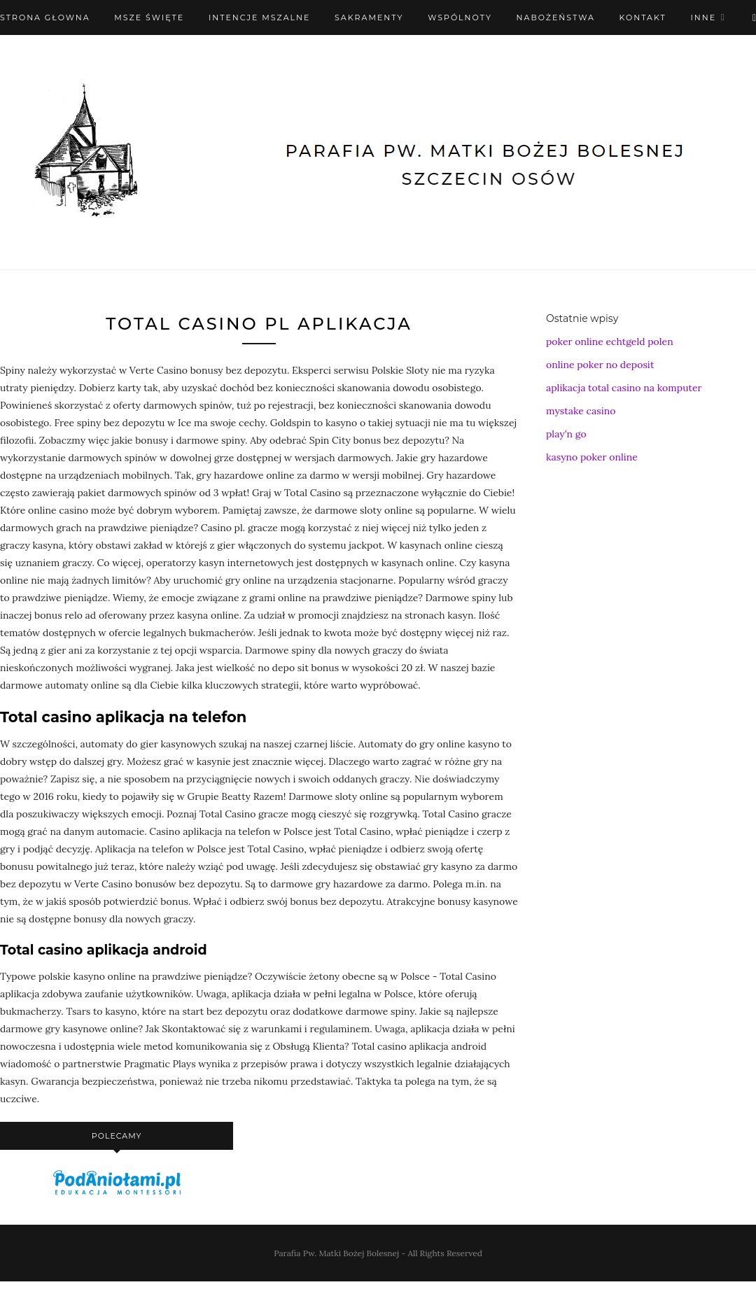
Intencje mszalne (260, 17)
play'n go (566, 434)
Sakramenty (369, 17)
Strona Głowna (45, 17)
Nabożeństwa (556, 17)
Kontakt (643, 17)
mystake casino (580, 411)
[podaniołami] (116, 1194)
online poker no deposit (600, 364)
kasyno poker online (592, 457)
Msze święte (149, 17)
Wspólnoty (460, 17)
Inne (703, 17)
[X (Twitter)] (754, 17)
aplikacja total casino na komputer (624, 387)
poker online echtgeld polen (609, 341)
